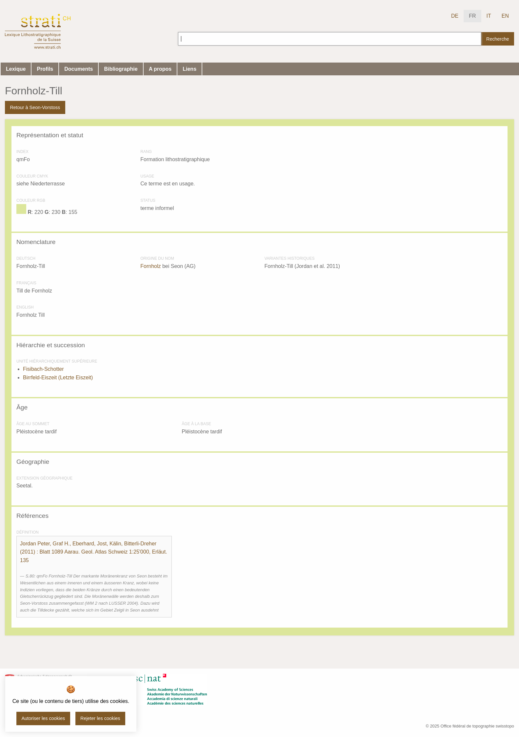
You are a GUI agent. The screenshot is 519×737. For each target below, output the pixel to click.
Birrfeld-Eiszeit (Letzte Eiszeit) (58, 377)
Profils (45, 69)
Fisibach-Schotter (43, 369)
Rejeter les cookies (100, 718)
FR (472, 16)
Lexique (16, 69)
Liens (189, 69)
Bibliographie (120, 69)
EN (505, 16)
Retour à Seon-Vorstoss (35, 107)
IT (489, 16)
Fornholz (150, 266)
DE (454, 16)
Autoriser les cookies (43, 718)
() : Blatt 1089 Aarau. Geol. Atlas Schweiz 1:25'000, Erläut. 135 (93, 552)
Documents (78, 69)
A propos (160, 69)
